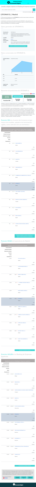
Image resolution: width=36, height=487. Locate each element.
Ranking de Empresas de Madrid (24, 350)
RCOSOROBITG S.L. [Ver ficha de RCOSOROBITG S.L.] (18, 438)
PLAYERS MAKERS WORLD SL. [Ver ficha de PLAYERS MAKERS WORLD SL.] (23, 266)
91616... (12, 39)
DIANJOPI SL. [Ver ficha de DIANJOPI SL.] (17, 159)
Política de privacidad (30, 477)
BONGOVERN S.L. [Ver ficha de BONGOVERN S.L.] (17, 382)
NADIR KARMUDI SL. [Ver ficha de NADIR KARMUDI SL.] (18, 143)
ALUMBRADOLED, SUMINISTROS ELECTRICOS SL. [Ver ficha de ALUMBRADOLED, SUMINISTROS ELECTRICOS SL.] (23, 175)
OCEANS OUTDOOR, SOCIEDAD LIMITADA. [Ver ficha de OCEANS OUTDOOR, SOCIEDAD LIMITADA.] (22, 223)
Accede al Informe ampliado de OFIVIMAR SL (18, 46)
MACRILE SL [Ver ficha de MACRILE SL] (17, 398)
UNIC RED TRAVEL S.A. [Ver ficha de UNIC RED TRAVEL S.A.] (21, 330)
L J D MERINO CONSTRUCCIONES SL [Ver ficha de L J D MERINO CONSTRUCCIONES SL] (24, 282)
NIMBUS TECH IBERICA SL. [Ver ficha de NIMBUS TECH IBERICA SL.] (22, 306)
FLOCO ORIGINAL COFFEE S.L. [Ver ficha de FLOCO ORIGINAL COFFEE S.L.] (19, 422)
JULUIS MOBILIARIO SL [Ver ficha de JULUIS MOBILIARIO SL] (19, 151)
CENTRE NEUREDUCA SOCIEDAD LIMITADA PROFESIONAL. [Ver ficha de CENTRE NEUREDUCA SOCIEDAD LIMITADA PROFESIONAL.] (24, 390)
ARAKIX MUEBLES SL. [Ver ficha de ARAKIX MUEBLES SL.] (18, 167)
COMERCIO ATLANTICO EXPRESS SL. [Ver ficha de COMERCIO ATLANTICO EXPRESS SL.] (24, 314)
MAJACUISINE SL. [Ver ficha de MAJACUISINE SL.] (18, 207)
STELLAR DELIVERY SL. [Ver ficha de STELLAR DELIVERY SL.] (22, 258)
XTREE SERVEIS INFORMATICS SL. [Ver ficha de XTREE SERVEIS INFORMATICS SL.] (20, 430)
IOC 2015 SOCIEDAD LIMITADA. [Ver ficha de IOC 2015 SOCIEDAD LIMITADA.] (20, 406)
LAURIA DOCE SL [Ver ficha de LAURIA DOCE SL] (17, 454)
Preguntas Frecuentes (17, 477)
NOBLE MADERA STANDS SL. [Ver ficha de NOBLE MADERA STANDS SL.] (22, 290)
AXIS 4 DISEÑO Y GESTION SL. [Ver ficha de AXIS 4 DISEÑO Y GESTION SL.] (20, 191)
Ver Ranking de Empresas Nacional (25, 465)
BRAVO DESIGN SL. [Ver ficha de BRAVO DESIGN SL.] (18, 215)
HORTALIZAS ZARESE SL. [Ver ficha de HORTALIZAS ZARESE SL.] (22, 322)
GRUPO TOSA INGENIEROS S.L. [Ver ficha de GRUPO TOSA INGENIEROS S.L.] (23, 338)
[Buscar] (34, 9)
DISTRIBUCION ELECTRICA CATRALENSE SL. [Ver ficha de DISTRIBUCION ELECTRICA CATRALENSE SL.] (22, 446)
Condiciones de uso (23, 477)
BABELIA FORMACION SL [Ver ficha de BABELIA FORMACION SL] (22, 274)
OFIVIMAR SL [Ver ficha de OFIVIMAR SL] (17, 183)
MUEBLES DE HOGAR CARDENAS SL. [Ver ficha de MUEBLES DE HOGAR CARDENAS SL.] (21, 199)
